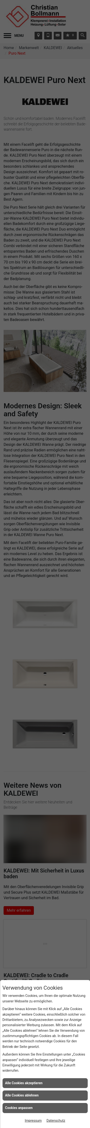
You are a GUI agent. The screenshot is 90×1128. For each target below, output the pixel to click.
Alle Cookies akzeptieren (23, 1083)
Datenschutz (56, 1120)
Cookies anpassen (19, 1108)
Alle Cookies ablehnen (22, 1095)
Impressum (33, 1120)
